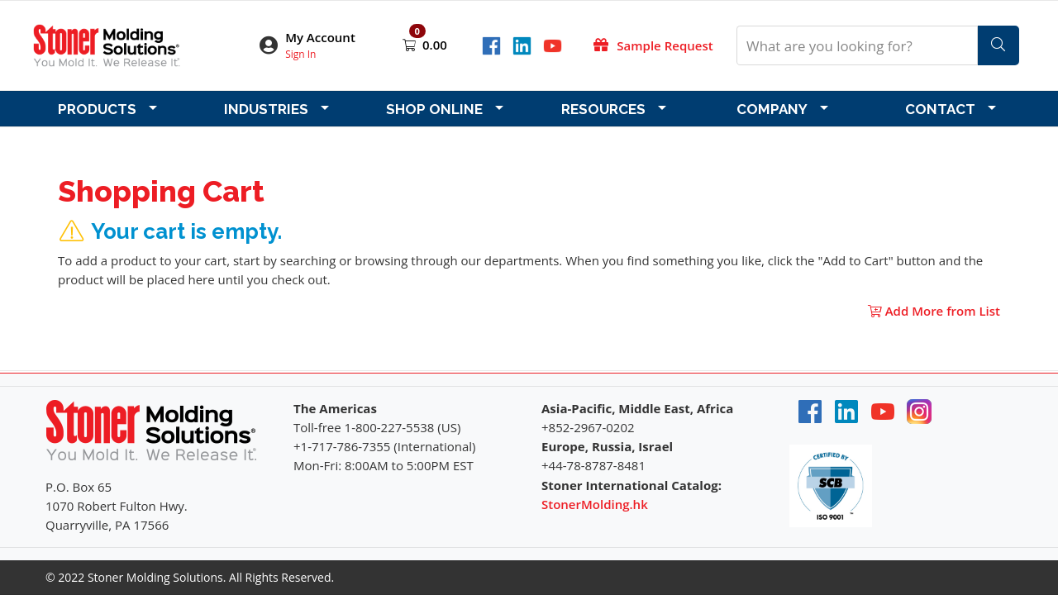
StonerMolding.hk (594, 504)
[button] (318, 46)
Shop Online (434, 109)
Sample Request (664, 45)
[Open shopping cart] (411, 44)
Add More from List (934, 310)
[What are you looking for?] (857, 45)
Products (97, 109)
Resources (603, 109)
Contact (940, 109)
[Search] (998, 45)
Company (772, 109)
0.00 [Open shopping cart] (434, 44)
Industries (266, 109)
